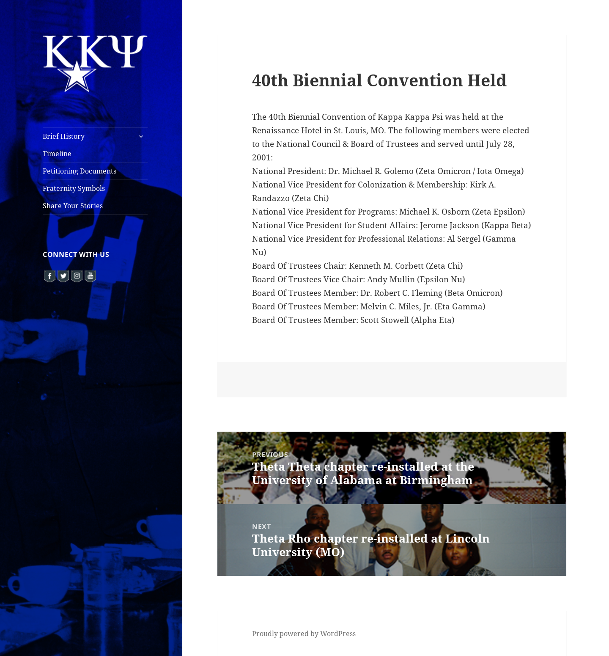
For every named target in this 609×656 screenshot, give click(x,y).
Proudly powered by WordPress (304, 633)
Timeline (57, 153)
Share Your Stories (73, 205)
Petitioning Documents (79, 171)
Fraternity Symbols (74, 188)
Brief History (64, 136)
